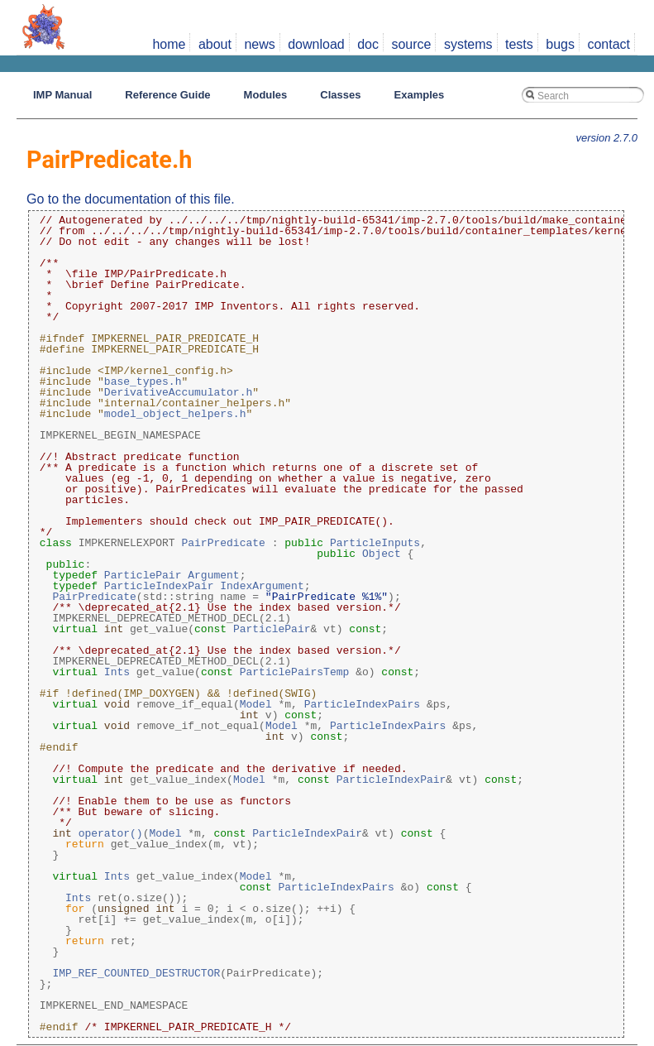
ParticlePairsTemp (295, 672)
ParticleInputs (375, 542)
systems (468, 44)
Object (381, 553)
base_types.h (143, 381)
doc (368, 44)
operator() (111, 833)
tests (519, 44)
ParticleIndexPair (159, 585)
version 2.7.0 (606, 138)
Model (256, 704)
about (215, 44)
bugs (560, 44)
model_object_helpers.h (175, 413)
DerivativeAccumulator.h (178, 392)
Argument (213, 575)
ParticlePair (143, 575)
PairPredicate (223, 542)
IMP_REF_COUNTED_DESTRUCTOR (136, 973)
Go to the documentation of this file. (130, 199)
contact (608, 44)
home (168, 44)
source (411, 44)
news (259, 44)
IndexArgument (261, 585)
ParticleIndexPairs (362, 704)
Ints (117, 672)
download (316, 44)
